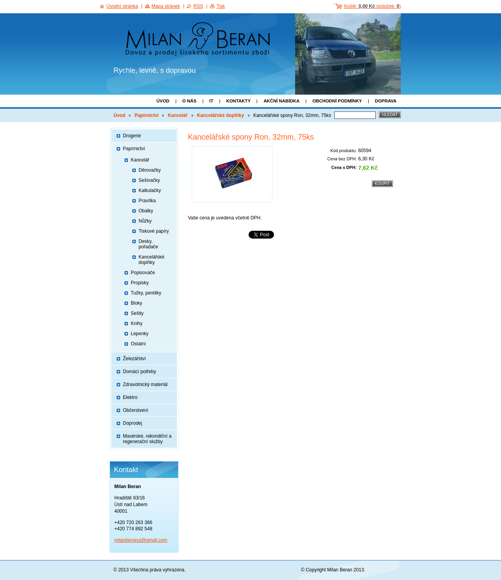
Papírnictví (147, 115)
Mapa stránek (165, 6)
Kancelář (178, 115)
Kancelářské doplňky (220, 115)
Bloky (136, 303)
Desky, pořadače (148, 244)
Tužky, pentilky (146, 293)
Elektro (130, 397)
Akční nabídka (281, 101)
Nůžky (145, 221)
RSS (198, 6)
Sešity (137, 313)
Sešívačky (149, 180)
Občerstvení (135, 410)
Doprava (385, 101)
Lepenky (139, 333)
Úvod (163, 101)
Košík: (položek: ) (372, 6)
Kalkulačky (150, 190)
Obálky (146, 211)
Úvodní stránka (122, 6)
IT (211, 101)
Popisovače (143, 272)
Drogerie (132, 135)
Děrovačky (150, 170)
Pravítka (147, 200)
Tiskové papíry (154, 231)
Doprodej (132, 423)
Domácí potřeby (139, 371)
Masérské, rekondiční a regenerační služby (147, 438)
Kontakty (238, 101)
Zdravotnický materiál (145, 384)
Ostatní (138, 344)
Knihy (136, 323)
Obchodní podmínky (337, 101)
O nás (189, 101)
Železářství (134, 358)
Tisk (220, 6)
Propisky (140, 283)
